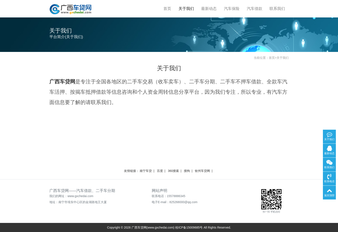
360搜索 (173, 171)
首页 (167, 8)
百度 (160, 171)
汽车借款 (254, 8)
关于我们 (186, 8)
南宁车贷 (146, 171)
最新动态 (209, 8)
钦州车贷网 (202, 171)
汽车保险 (231, 8)
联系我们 (277, 8)
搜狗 (187, 171)
